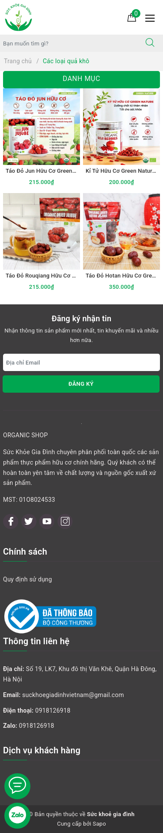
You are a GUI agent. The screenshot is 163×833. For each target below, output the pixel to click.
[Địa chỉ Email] (81, 362)
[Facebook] (10, 521)
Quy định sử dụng (27, 579)
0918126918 (52, 710)
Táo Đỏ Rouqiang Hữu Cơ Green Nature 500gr (64, 275)
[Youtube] (46, 521)
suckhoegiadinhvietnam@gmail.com (73, 694)
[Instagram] (65, 521)
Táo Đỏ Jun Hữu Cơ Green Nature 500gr (57, 171)
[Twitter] (29, 521)
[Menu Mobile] (152, 17)
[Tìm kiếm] (150, 43)
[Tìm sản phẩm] (68, 43)
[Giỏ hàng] (131, 16)
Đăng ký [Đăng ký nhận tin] (80, 384)
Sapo (99, 823)
